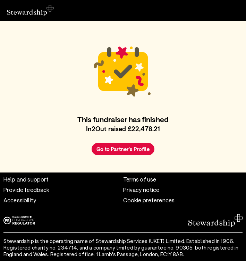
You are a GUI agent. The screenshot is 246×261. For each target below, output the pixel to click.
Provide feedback (26, 189)
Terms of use (139, 179)
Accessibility (19, 200)
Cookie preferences (149, 200)
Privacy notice (141, 189)
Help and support (26, 179)
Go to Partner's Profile (122, 149)
